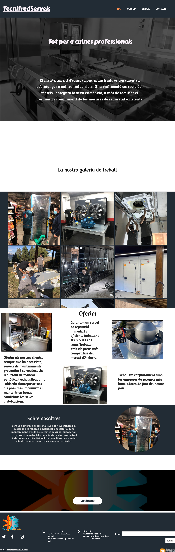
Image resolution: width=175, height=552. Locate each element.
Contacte (161, 8)
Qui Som (131, 8)
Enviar (170, 541)
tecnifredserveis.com (17, 549)
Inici (119, 8)
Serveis (146, 8)
